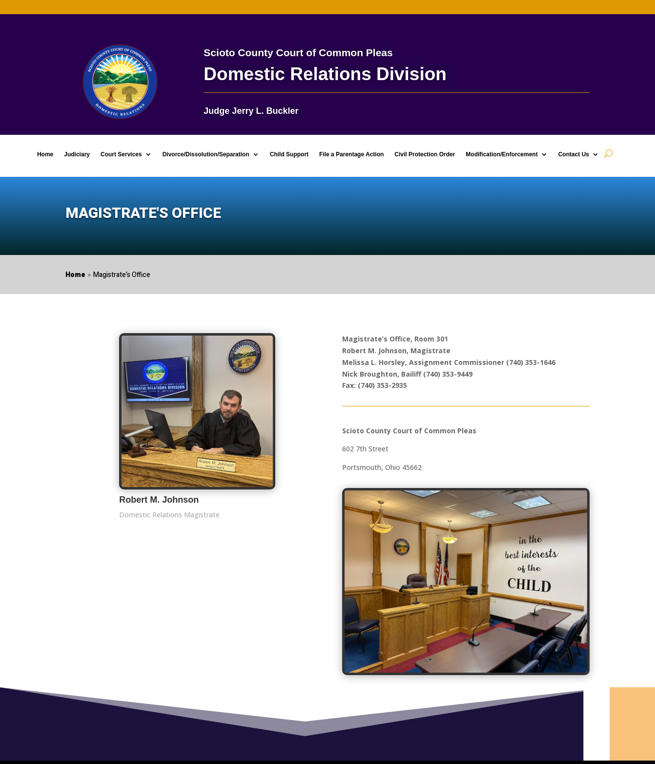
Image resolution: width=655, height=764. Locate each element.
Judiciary (77, 154)
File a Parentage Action (351, 154)
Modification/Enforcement (501, 154)
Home (45, 154)
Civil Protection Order (424, 154)
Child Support (289, 154)
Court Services (121, 154)
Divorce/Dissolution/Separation (206, 154)
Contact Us (573, 154)
